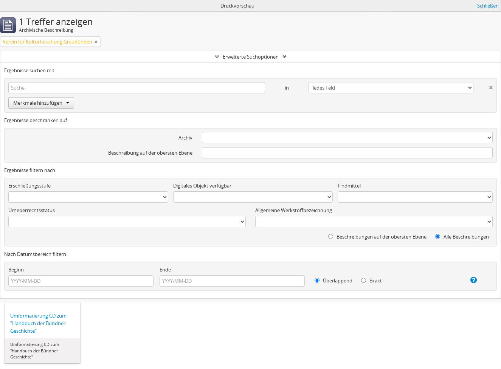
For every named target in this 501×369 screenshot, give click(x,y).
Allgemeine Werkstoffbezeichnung (293, 210)
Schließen (488, 5)
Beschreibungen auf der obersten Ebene (377, 236)
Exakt (371, 280)
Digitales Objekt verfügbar (202, 185)
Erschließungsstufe (29, 185)
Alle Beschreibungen (462, 236)
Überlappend (333, 280)
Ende (165, 269)
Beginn (16, 269)
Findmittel (349, 185)
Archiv (185, 137)
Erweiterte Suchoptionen (251, 56)
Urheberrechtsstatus (31, 210)
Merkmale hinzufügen (41, 102)
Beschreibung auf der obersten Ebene (150, 152)
